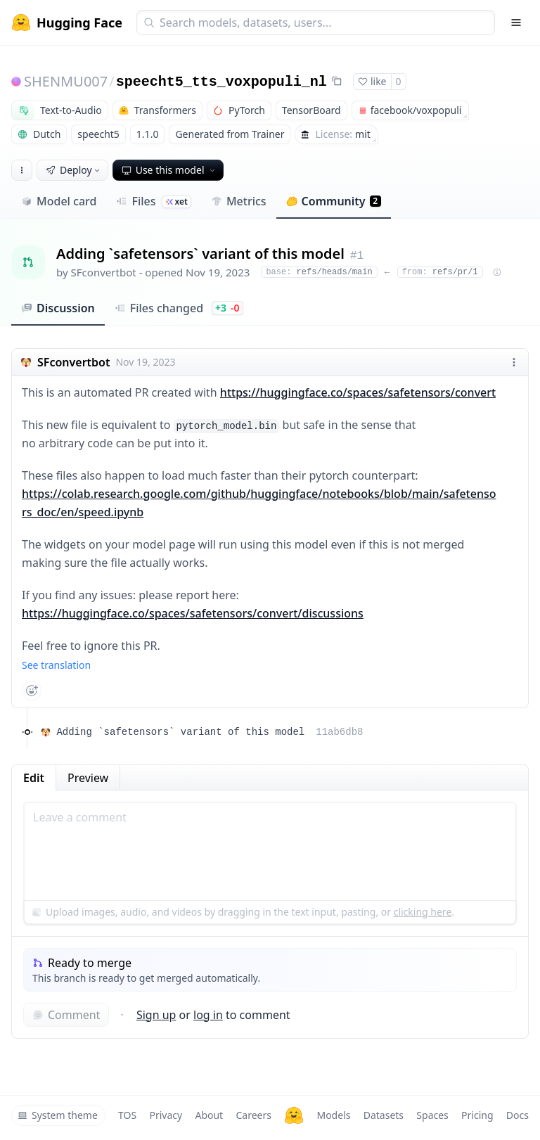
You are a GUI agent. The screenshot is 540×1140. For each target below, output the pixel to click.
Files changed (179, 308)
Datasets (384, 1115)
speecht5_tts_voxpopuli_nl (221, 82)
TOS (127, 1115)
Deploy (74, 170)
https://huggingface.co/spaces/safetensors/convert (358, 392)
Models (333, 1115)
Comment (66, 1015)
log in (208, 1015)
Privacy (165, 1115)
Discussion (58, 308)
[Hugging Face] (294, 1115)
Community (333, 201)
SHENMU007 (66, 81)
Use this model (169, 170)
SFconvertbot (103, 272)
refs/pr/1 (440, 272)
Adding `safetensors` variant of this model (209, 732)
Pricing (477, 1115)
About (209, 1115)
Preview (88, 778)
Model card (58, 201)
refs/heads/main (319, 272)
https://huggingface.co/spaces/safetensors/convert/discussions (193, 613)
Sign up (156, 1015)
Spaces (432, 1115)
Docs (517, 1115)
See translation (56, 665)
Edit (33, 778)
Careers (253, 1115)
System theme (58, 1115)
